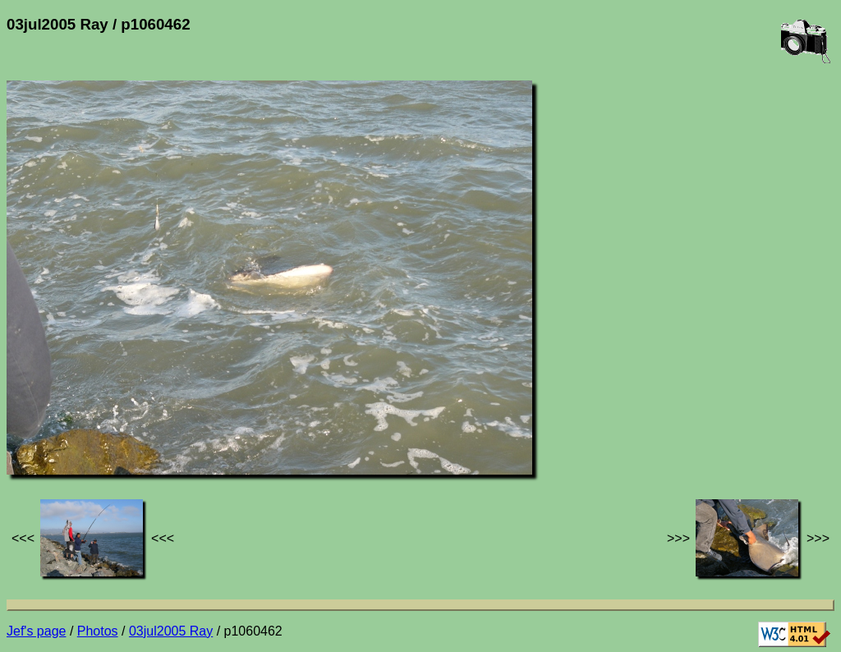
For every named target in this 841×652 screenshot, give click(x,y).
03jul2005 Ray (171, 631)
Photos (97, 631)
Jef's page (36, 631)
